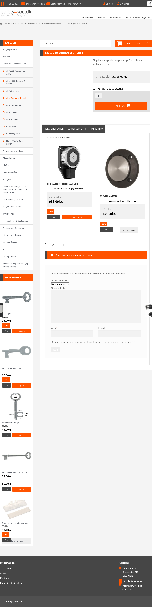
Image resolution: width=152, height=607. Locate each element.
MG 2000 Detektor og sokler (15, 142)
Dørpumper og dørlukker (14, 151)
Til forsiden (87, 17)
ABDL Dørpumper (13, 105)
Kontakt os (115, 17)
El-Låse (6, 165)
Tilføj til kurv (119, 105)
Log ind (108, 3)
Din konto (123, 3)
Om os (101, 17)
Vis (53, 217)
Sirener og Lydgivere (12, 235)
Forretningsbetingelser (138, 17)
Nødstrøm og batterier (13, 199)
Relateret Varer (54, 128)
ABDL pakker (11, 112)
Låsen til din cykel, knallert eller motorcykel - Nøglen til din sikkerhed (15, 189)
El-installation (9, 158)
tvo (4, 249)
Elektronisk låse (10, 172)
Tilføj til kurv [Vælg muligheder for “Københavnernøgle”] (21, 435)
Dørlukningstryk (13, 133)
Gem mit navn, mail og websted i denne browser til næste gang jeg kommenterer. (94, 341)
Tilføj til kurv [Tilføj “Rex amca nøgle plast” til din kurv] (21, 385)
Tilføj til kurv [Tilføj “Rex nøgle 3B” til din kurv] (21, 331)
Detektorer (11, 126)
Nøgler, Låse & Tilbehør (13, 206)
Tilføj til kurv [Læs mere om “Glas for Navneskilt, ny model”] (17, 540)
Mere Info (97, 128)
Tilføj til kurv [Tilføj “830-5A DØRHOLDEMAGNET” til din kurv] (77, 217)
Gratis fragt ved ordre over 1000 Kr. (67, 3)
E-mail (102, 328)
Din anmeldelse (59, 288)
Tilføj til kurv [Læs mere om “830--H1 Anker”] (129, 230)
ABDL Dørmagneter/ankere (49, 23)
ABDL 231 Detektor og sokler (15, 72)
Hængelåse (8, 179)
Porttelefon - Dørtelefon (13, 228)
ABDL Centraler (12, 91)
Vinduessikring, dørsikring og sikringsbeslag (16, 265)
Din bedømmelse (60, 280)
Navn (54, 328)
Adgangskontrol (10, 49)
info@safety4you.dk (35, 3)
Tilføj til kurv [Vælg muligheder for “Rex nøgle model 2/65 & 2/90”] (21, 489)
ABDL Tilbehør (12, 119)
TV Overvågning (10, 242)
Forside (7, 23)
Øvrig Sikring (8, 213)
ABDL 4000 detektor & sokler (15, 82)
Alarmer (6, 56)
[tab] (54, 129)
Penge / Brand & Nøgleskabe (15, 220)
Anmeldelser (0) (77, 128)
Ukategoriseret (10, 256)
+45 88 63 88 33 (12, 3)
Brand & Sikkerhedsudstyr (24, 23)
